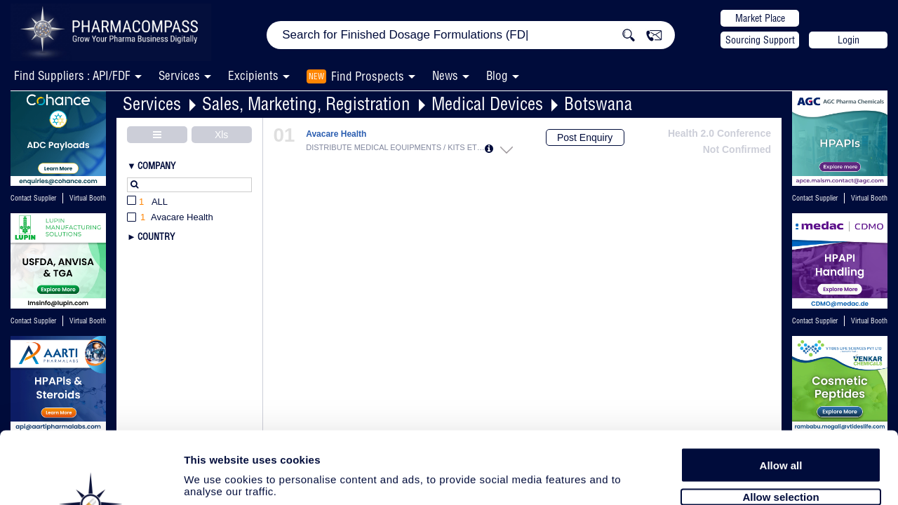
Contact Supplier (33, 198)
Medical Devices (487, 103)
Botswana (598, 103)
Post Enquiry (584, 137)
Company (156, 165)
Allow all (781, 387)
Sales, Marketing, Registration (306, 103)
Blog (497, 75)
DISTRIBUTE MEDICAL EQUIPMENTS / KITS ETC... (395, 147)
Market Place (760, 18)
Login (848, 40)
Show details (736, 478)
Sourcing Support (760, 40)
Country (156, 236)
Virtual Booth (87, 198)
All (147, 202)
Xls (221, 134)
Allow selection (780, 419)
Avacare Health (336, 134)
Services (152, 103)
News (445, 75)
